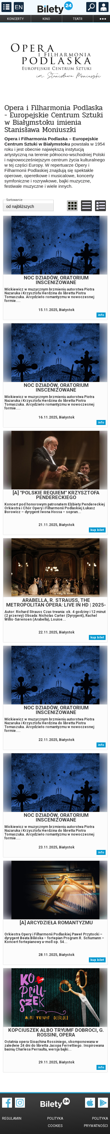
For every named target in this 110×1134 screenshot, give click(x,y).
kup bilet (97, 530)
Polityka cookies (55, 1122)
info (101, 315)
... (102, 18)
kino (46, 19)
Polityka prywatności (96, 1122)
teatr (77, 19)
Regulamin (11, 1118)
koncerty (15, 19)
